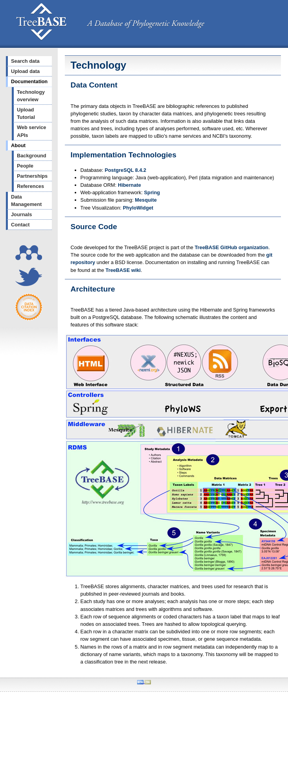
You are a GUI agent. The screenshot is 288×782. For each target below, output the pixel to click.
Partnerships (32, 176)
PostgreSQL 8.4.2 (126, 170)
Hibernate (129, 185)
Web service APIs (31, 131)
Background (31, 156)
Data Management (26, 200)
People (25, 166)
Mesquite (145, 200)
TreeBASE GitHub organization (231, 247)
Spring (152, 192)
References (30, 186)
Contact (20, 225)
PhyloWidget (138, 208)
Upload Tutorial (26, 113)
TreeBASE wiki (123, 270)
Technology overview (31, 95)
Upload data (25, 71)
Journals (21, 214)
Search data (25, 61)
